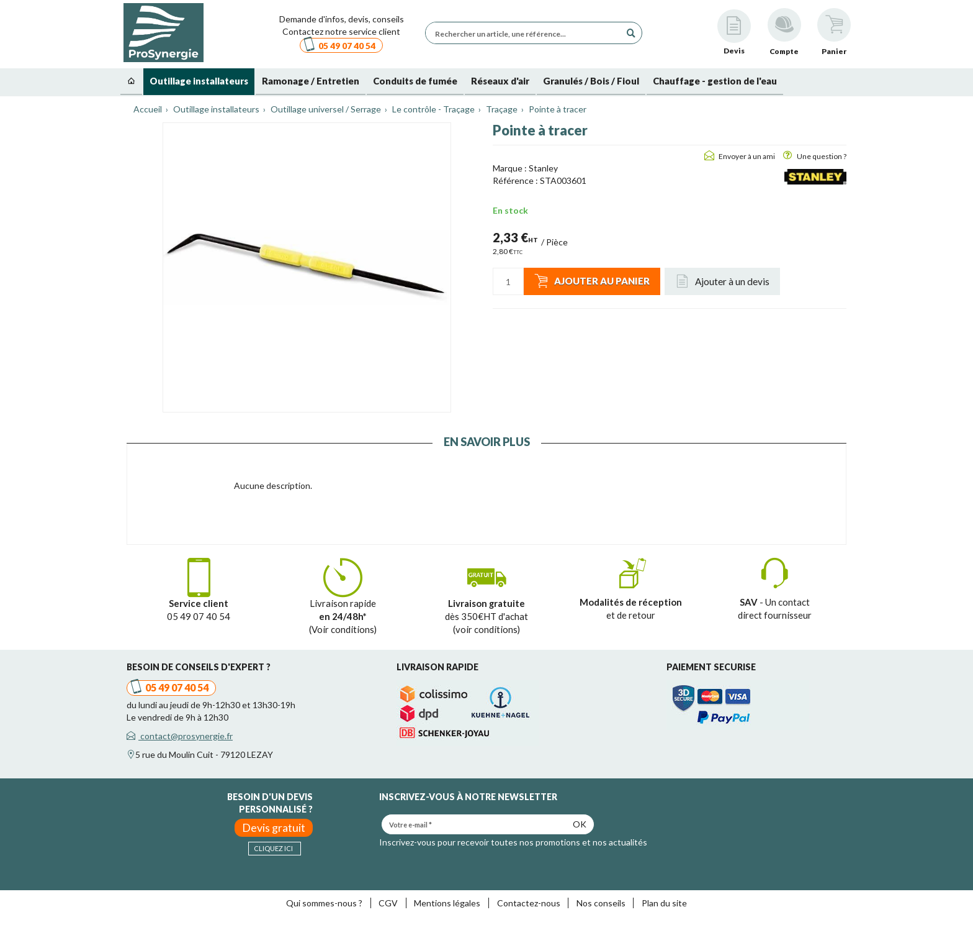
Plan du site (664, 903)
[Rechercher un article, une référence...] (526, 32)
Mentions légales (447, 903)
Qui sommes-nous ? (324, 903)
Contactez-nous (528, 903)
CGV (388, 903)
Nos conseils (601, 903)
